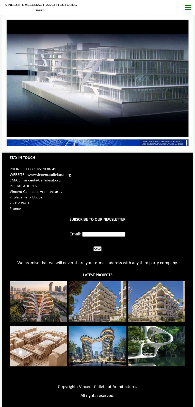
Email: (76, 233)
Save (97, 249)
